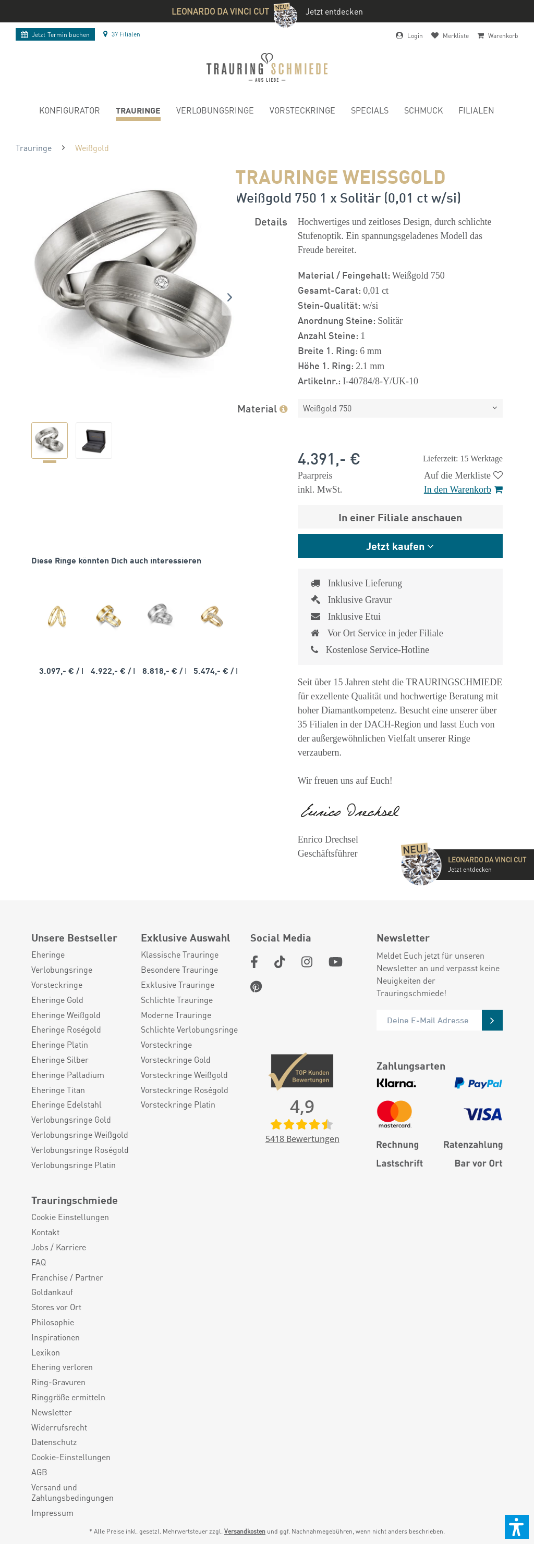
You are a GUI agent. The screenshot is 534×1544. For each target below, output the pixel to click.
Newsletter (51, 1412)
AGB (39, 1472)
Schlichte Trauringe (177, 1000)
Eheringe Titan (58, 1090)
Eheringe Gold (57, 1000)
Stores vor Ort (56, 1307)
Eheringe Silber (60, 1060)
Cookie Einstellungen (70, 1217)
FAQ (38, 1262)
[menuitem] (69, 112)
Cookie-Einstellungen (71, 1457)
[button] (517, 1527)
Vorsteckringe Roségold (184, 1090)
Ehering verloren (62, 1367)
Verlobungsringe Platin (73, 1165)
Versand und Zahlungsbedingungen (72, 1492)
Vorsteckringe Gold (176, 1060)
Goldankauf (52, 1292)
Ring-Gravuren (58, 1382)
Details (270, 221)
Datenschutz (54, 1442)
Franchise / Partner (67, 1277)
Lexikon (45, 1352)
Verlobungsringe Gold (71, 1119)
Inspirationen (55, 1337)
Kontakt (45, 1232)
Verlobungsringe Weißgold (79, 1134)
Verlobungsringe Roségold (80, 1150)
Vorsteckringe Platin (178, 1104)
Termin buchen (55, 35)
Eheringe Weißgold (66, 1015)
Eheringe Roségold (66, 1029)
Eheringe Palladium (67, 1075)
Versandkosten (244, 1531)
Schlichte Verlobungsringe (189, 1029)
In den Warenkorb (463, 489)
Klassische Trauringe (180, 954)
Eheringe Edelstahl (66, 1104)
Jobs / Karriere (58, 1247)
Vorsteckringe (56, 985)
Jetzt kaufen (395, 545)
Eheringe (48, 954)
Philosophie (52, 1322)
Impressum (52, 1513)
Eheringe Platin (59, 1044)
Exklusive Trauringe (177, 985)
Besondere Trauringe (179, 969)
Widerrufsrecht (59, 1427)
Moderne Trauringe (176, 1015)
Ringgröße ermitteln (68, 1397)
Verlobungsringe (61, 969)
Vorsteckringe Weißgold (184, 1075)
